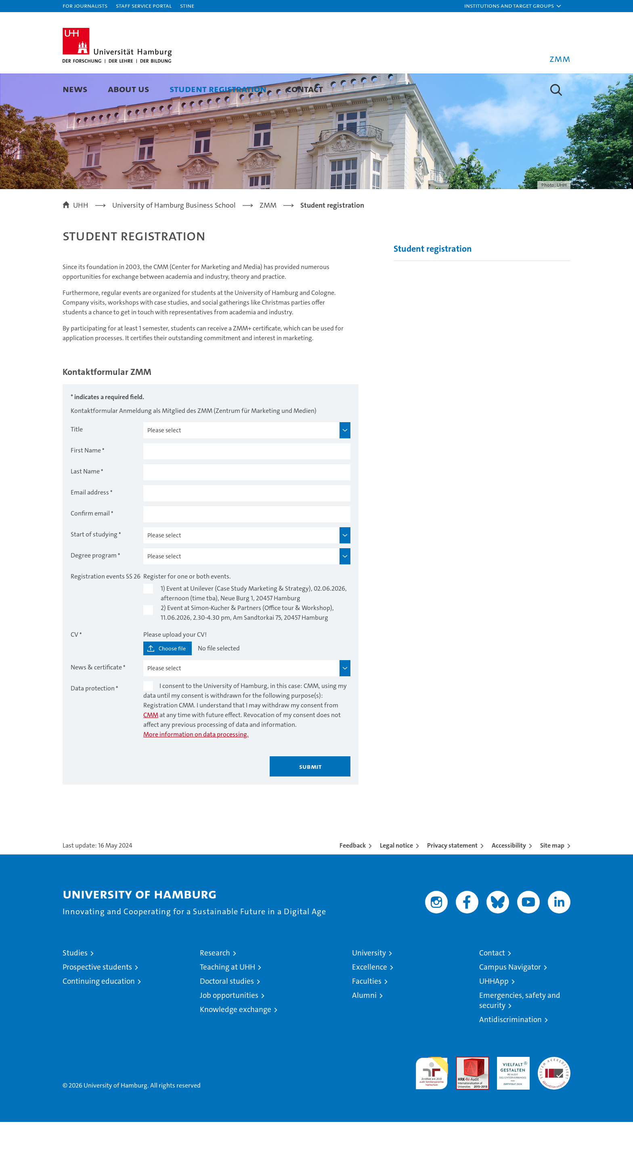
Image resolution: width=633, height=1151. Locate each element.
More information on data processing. (196, 763)
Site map (552, 874)
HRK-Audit (511, 1090)
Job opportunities (229, 1024)
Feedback (353, 874)
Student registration (218, 88)
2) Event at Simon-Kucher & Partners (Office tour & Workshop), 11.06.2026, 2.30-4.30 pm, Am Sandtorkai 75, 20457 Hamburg (247, 642)
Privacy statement (452, 874)
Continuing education (99, 1010)
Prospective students (97, 996)
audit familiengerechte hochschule (431, 1098)
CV (74, 663)
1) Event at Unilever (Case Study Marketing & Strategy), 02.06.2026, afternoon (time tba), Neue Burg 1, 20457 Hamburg (254, 622)
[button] (513, 6)
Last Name (85, 500)
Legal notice (396, 874)
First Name (86, 479)
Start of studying (94, 563)
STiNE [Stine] (187, 5)
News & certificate (96, 696)
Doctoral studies (227, 1010)
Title (77, 458)
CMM (150, 744)
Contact (305, 88)
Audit (464, 1090)
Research (215, 982)
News (75, 88)
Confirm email (90, 542)
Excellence (369, 996)
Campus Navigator (510, 996)
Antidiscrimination (510, 1049)
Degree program (94, 584)
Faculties (366, 1010)
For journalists (85, 5)
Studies (75, 982)
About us (128, 88)
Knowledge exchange (235, 1038)
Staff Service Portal (144, 5)
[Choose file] (167, 677)
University (369, 982)
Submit (310, 795)
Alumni (364, 1024)
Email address (90, 521)
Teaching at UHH (227, 996)
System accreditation (554, 1094)
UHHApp (494, 1010)
